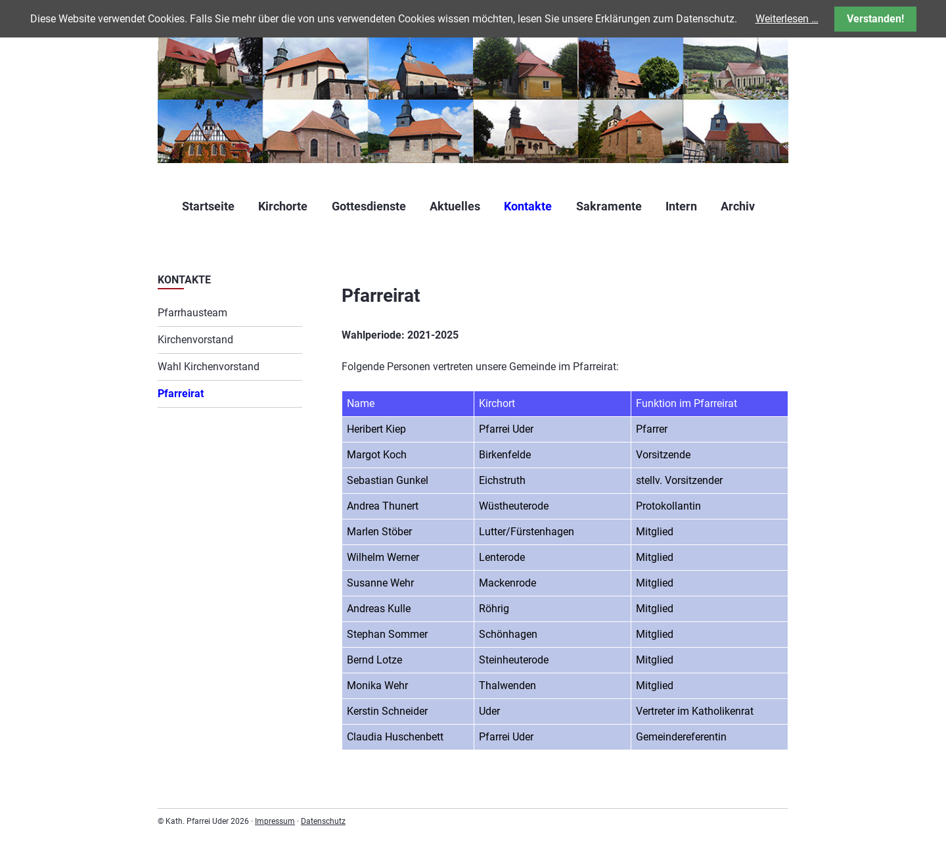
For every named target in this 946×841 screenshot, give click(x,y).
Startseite (208, 206)
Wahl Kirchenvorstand (208, 366)
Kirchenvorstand (195, 339)
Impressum (275, 821)
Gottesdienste (369, 206)
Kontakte (528, 206)
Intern (681, 206)
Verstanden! (875, 18)
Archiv (738, 206)
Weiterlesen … (787, 18)
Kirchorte (282, 206)
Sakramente (609, 206)
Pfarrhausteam (192, 312)
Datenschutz (323, 821)
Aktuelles (455, 206)
